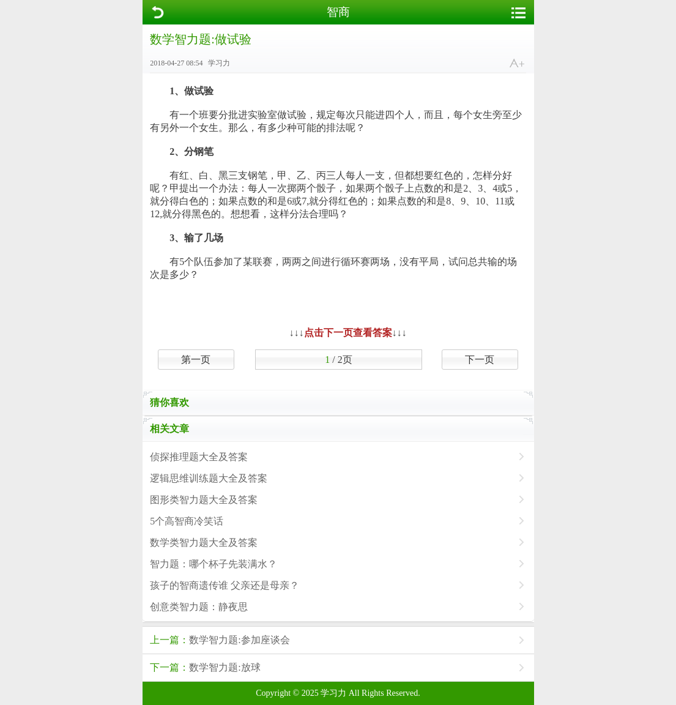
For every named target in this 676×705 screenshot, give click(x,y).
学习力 (333, 693)
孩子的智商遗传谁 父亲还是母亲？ (224, 585)
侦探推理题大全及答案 (199, 457)
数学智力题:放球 (205, 667)
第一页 (195, 359)
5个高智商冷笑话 (186, 521)
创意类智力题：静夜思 (199, 607)
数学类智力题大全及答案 (204, 542)
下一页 (479, 359)
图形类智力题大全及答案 (204, 499)
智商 (338, 12)
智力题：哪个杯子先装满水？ (213, 564)
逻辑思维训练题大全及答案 (208, 478)
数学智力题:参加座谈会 (219, 640)
